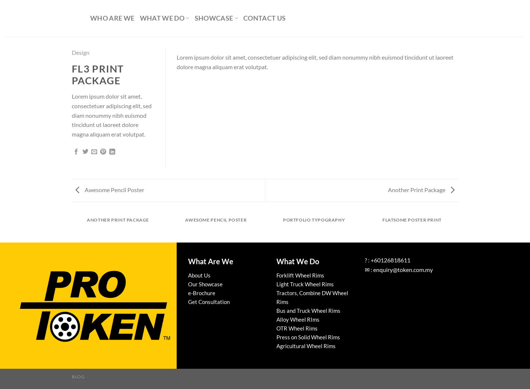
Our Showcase (205, 284)
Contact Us (264, 18)
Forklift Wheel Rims (300, 275)
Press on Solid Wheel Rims (308, 337)
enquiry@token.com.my (403, 269)
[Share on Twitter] (85, 152)
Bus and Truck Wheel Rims (308, 310)
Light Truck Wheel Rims (305, 284)
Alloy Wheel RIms (297, 319)
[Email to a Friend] (94, 152)
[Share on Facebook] (76, 152)
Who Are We (112, 18)
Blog (78, 376)
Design (80, 52)
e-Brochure (201, 293)
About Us (199, 275)
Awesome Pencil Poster (109, 189)
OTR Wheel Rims (297, 328)
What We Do (165, 18)
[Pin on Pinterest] (103, 152)
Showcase (216, 18)
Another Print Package (421, 189)
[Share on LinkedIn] (112, 152)
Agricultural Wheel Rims (306, 346)
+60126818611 (390, 260)
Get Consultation (209, 301)
